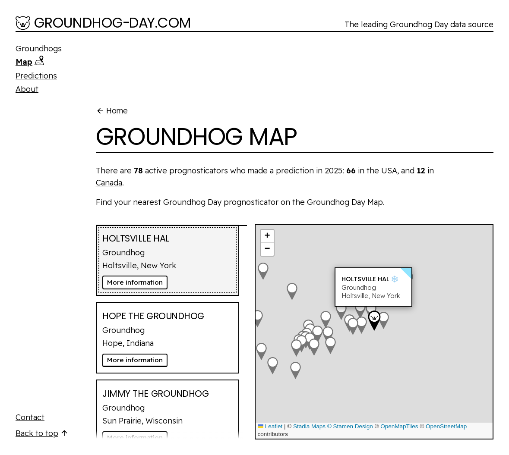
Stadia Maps (309, 426)
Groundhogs (39, 48)
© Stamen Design (350, 426)
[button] (257, 318)
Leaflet (270, 426)
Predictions (36, 76)
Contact (30, 417)
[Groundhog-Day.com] (103, 24)
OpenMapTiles (399, 426)
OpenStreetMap (446, 426)
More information (137, 282)
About (27, 89)
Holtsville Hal (365, 279)
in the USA (371, 171)
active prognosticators (181, 171)
